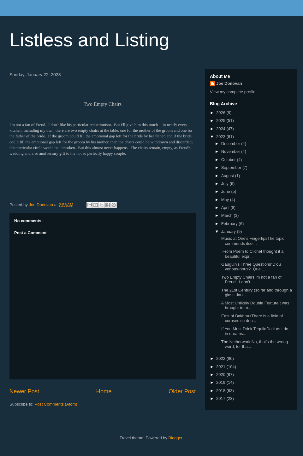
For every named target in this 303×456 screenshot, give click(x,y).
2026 (221, 112)
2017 (221, 398)
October (229, 159)
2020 (221, 374)
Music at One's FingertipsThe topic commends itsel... (252, 241)
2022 (221, 358)
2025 (221, 120)
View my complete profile (232, 91)
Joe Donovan (229, 83)
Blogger (175, 438)
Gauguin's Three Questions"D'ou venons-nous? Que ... (250, 267)
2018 (221, 390)
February (230, 223)
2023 (221, 136)
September (231, 167)
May (225, 199)
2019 (221, 382)
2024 (221, 128)
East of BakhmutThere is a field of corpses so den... (251, 318)
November (231, 151)
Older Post (182, 391)
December (231, 143)
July (225, 183)
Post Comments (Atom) (56, 404)
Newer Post (24, 391)
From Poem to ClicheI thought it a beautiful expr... (251, 254)
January (229, 231)
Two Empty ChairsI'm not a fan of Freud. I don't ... (250, 280)
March (227, 215)
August (228, 175)
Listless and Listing (89, 39)
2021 (221, 366)
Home (104, 391)
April (226, 207)
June (226, 191)
